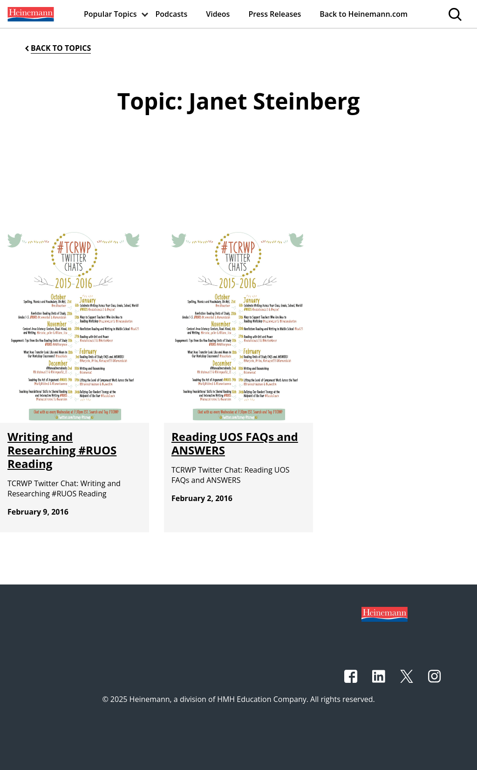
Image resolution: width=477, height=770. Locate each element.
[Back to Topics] (57, 48)
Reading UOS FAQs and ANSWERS (234, 443)
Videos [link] (218, 14)
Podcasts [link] (172, 14)
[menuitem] (30, 14)
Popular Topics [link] (110, 14)
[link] (30, 14)
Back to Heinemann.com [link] (364, 14)
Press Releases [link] (274, 14)
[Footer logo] (384, 613)
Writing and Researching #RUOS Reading (61, 450)
